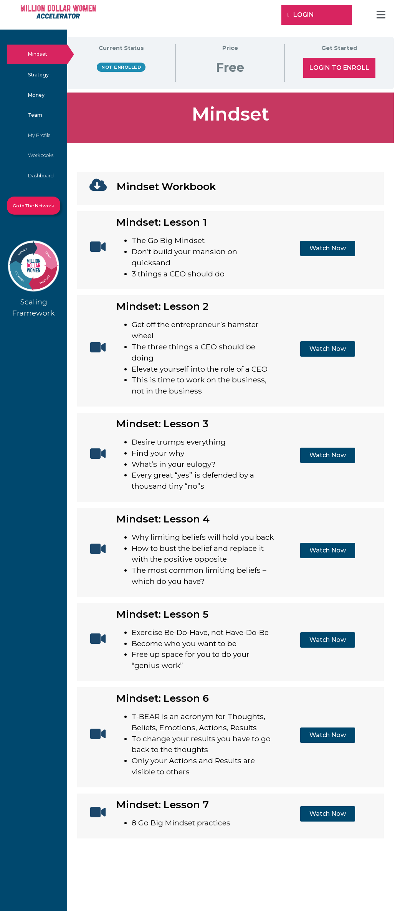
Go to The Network (33, 205)
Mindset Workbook (166, 186)
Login (301, 14)
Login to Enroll (339, 67)
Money (36, 95)
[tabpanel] (230, 470)
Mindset (37, 54)
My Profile (39, 135)
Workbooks (40, 155)
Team (35, 115)
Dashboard (41, 176)
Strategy (38, 75)
